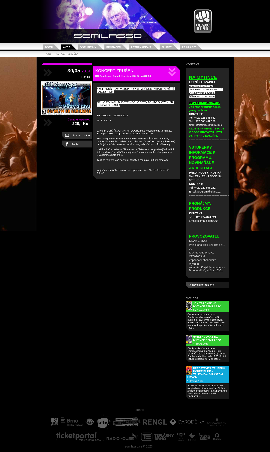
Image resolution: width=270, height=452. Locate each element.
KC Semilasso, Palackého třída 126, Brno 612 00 (123, 76)
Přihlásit (189, 47)
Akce (66, 47)
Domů (49, 47)
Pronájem (113, 47)
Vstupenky (88, 47)
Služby (166, 47)
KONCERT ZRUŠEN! (67, 53)
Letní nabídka (141, 47)
